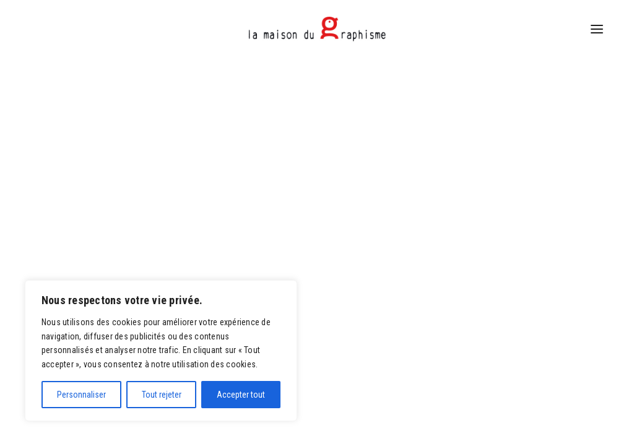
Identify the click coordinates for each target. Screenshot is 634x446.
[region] (161, 350)
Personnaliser (81, 395)
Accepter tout (241, 395)
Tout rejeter (161, 395)
